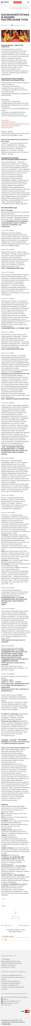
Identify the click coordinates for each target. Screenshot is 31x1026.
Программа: (5, 120)
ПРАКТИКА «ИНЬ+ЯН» (8, 122)
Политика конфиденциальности (11, 975)
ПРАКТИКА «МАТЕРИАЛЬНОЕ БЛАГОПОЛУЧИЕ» (10, 126)
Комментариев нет (7, 28)
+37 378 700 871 (7, 1005)
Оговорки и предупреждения (10, 983)
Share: (3, 902)
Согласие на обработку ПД (10, 985)
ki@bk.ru (5, 999)
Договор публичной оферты (10, 981)
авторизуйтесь (24, 925)
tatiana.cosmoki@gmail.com (11, 1001)
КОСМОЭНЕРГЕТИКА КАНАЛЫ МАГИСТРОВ (15, 124)
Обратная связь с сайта (10, 1003)
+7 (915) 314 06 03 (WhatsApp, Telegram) (15, 997)
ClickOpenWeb (6, 1024)
